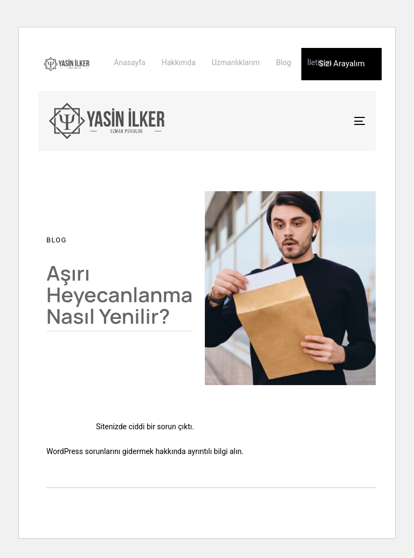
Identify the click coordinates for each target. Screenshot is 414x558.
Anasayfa (129, 62)
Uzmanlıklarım (236, 62)
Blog (283, 62)
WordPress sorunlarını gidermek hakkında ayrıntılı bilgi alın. (145, 451)
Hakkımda (179, 62)
